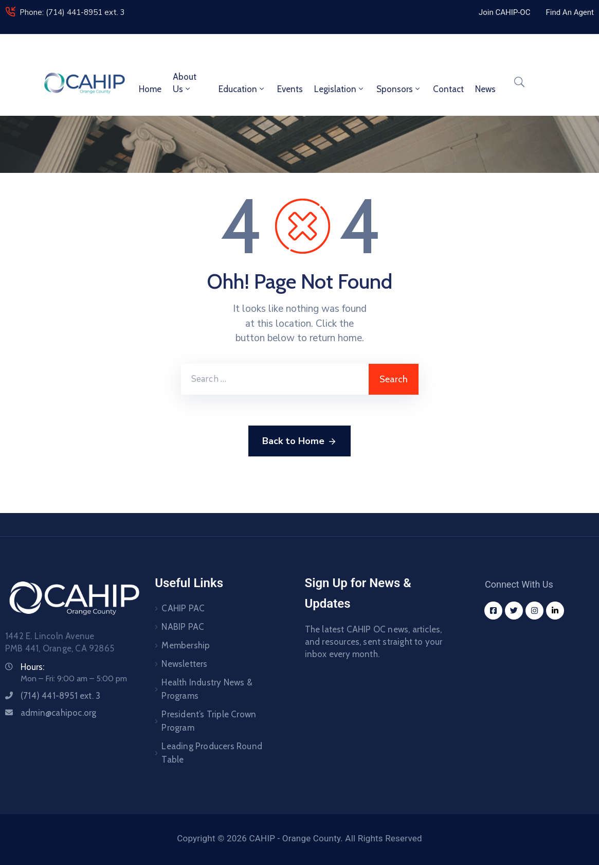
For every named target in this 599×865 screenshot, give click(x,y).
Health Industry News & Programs (206, 689)
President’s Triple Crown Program (208, 721)
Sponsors (399, 89)
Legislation (339, 89)
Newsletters (184, 664)
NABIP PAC (182, 627)
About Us (184, 83)
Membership (185, 645)
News (485, 89)
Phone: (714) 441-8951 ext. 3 (72, 12)
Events (290, 89)
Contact (448, 89)
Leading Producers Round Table (211, 753)
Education (242, 89)
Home (150, 89)
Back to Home (299, 441)
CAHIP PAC (183, 608)
